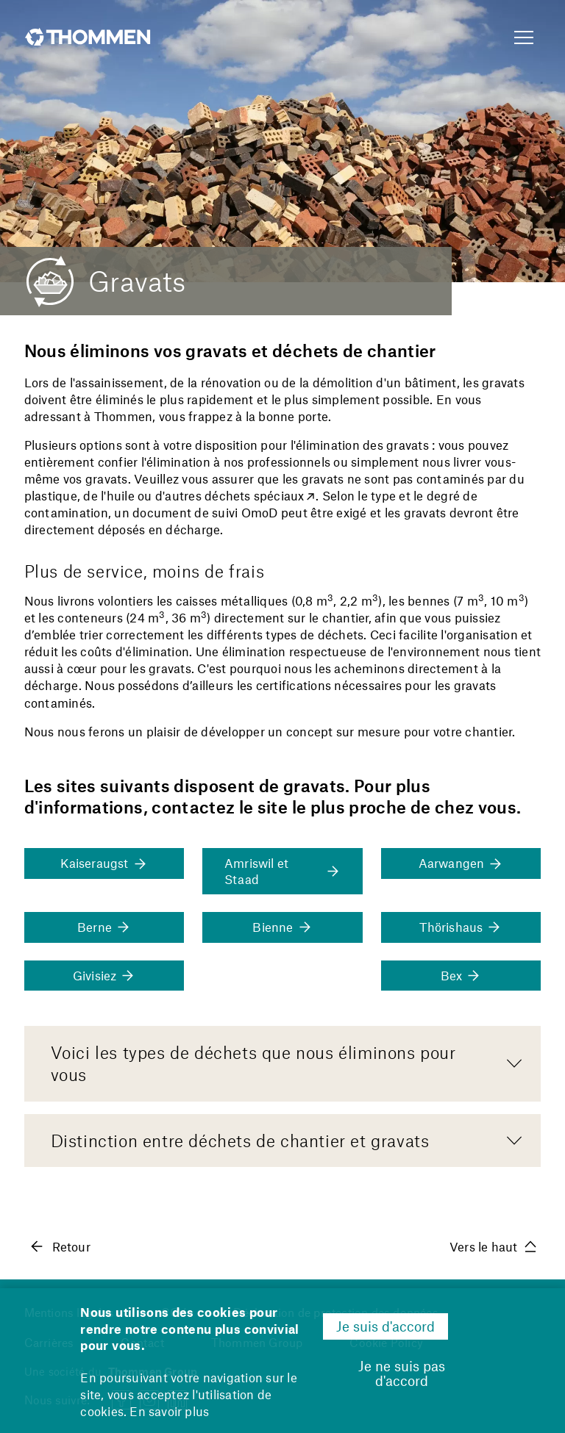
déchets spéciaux (254, 495)
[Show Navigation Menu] (524, 38)
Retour (59, 1246)
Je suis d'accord (385, 1326)
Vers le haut (492, 1246)
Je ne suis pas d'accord (401, 1373)
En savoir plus (169, 1411)
